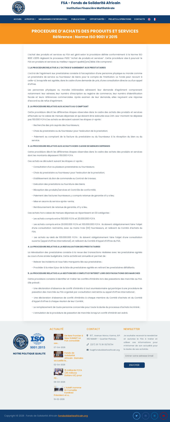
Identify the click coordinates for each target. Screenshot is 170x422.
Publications (78, 19)
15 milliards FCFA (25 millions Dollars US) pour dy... (68, 374)
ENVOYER (134, 365)
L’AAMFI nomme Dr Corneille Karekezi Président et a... (67, 391)
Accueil (18, 19)
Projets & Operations (120, 19)
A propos (29, 19)
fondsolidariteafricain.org (73, 415)
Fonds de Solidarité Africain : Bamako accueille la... (68, 356)
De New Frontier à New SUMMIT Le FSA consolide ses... (68, 339)
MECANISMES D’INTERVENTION (53, 19)
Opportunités (97, 19)
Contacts (139, 19)
